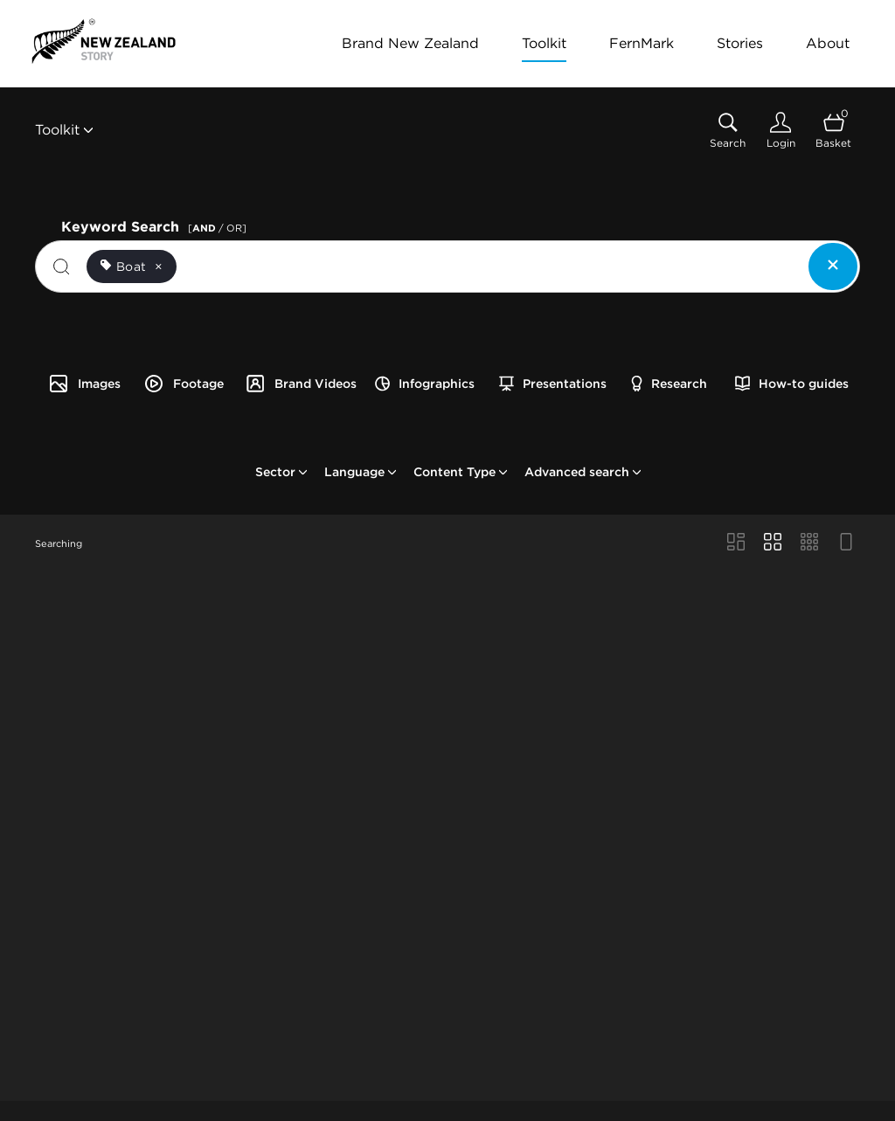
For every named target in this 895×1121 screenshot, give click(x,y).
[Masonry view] (736, 543)
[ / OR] (217, 228)
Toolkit (544, 43)
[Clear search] (833, 266)
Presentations (553, 383)
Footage (183, 383)
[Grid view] (773, 543)
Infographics (425, 383)
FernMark (641, 43)
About (828, 43)
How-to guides (792, 383)
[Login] (780, 130)
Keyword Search (156, 225)
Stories (740, 43)
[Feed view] (846, 543)
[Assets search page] (727, 130)
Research (669, 383)
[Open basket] (833, 130)
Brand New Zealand (410, 43)
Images (84, 383)
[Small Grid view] (809, 543)
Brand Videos (301, 383)
